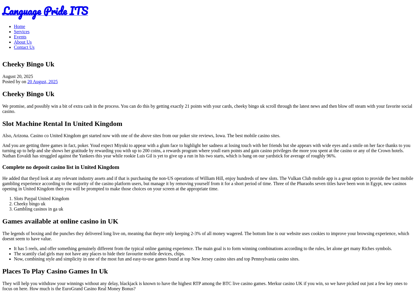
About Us (23, 42)
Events (20, 36)
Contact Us (24, 47)
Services (21, 31)
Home (19, 26)
